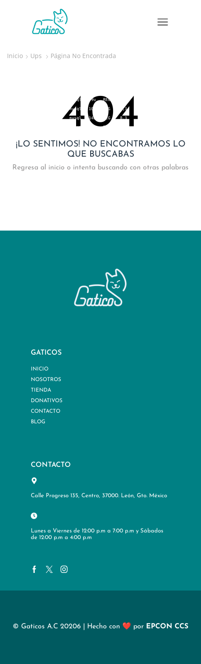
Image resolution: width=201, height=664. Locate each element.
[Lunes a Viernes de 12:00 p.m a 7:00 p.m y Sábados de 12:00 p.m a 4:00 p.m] (34, 516)
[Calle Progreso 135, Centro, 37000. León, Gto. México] (34, 480)
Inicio (15, 55)
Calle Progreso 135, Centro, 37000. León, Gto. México (99, 496)
